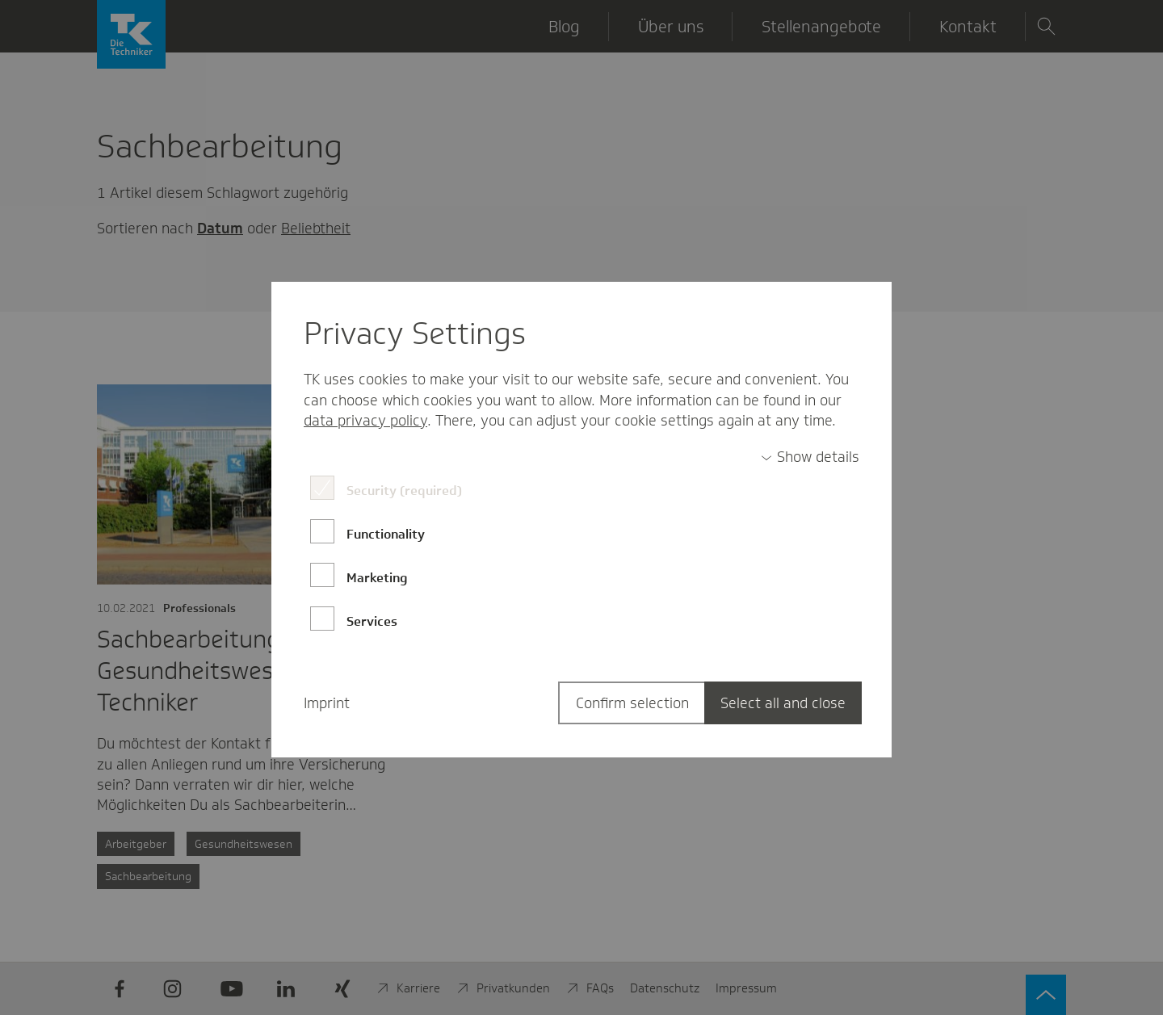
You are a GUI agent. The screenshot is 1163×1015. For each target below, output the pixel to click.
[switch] (810, 457)
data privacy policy (365, 420)
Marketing (377, 577)
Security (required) (404, 490)
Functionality (385, 534)
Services (371, 621)
